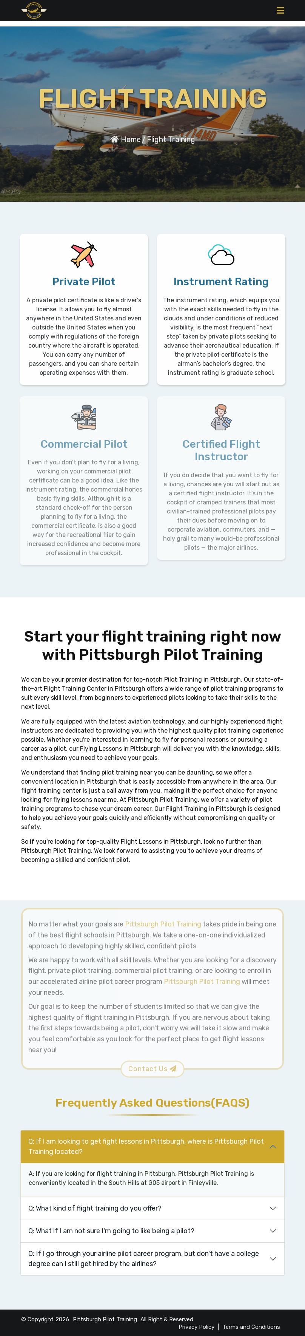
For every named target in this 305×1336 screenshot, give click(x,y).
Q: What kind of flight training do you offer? (95, 1208)
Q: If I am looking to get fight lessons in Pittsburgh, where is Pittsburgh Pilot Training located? (146, 1146)
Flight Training (171, 139)
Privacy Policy (196, 1327)
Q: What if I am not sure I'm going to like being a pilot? (111, 1231)
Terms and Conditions (251, 1327)
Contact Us (152, 1069)
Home (125, 139)
